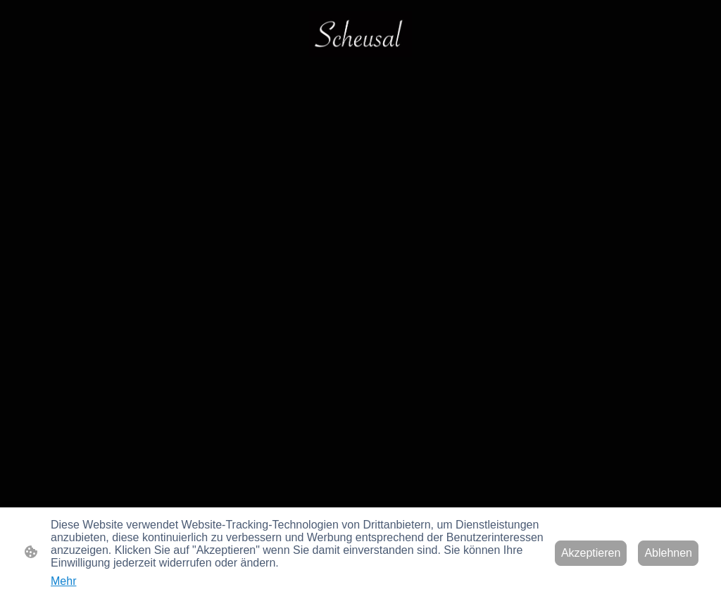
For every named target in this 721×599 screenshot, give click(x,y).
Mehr (63, 581)
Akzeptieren (591, 553)
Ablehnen (668, 553)
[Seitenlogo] (360, 34)
